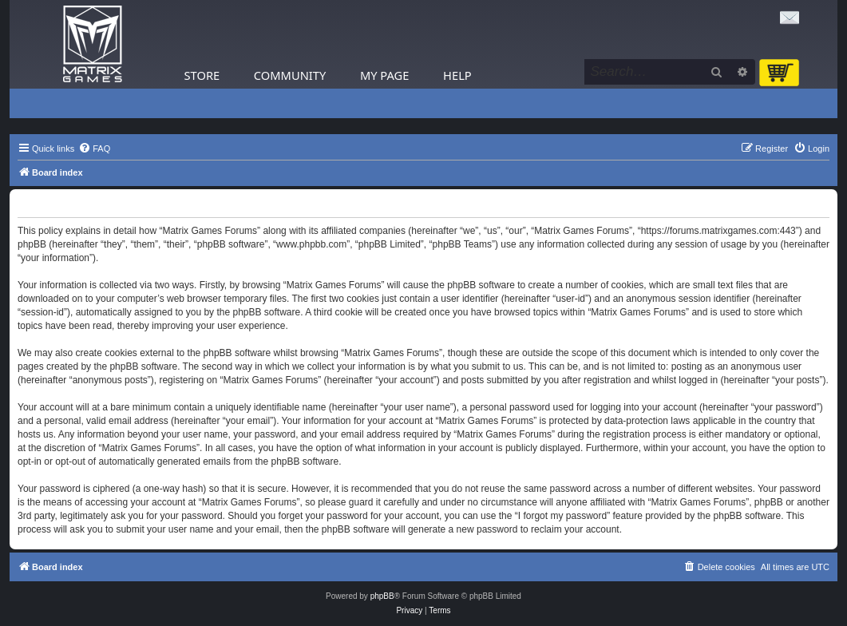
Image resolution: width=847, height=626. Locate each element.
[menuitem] (94, 148)
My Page (385, 75)
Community (290, 75)
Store (202, 75)
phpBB (382, 596)
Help (457, 75)
